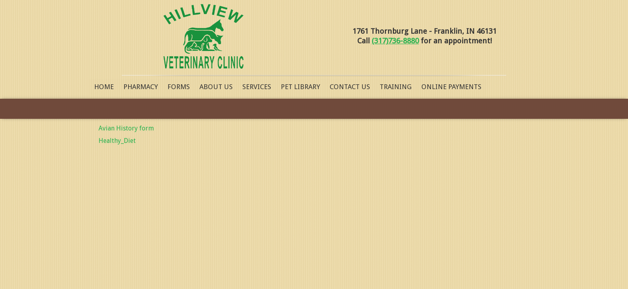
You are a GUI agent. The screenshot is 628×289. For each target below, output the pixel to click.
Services (256, 87)
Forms (178, 87)
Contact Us (350, 87)
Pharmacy (140, 87)
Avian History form (126, 128)
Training (396, 87)
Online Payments (451, 87)
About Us (216, 87)
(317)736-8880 (395, 41)
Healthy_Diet (117, 140)
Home (104, 87)
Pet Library (300, 87)
